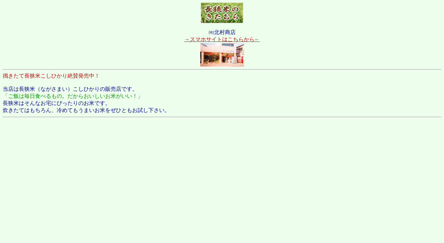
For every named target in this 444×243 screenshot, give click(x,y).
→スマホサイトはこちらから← (222, 39)
